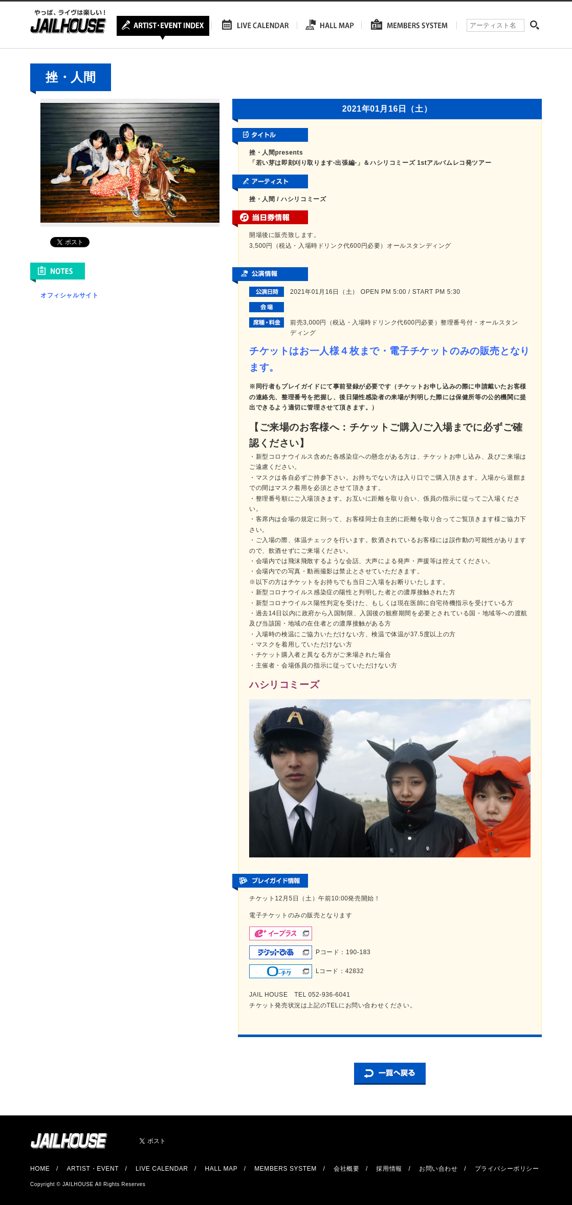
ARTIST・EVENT (92, 1168)
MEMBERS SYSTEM (285, 1168)
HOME (40, 1168)
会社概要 (346, 1168)
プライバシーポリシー (507, 1168)
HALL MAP (221, 1168)
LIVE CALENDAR (162, 1168)
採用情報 (389, 1168)
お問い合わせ (438, 1168)
